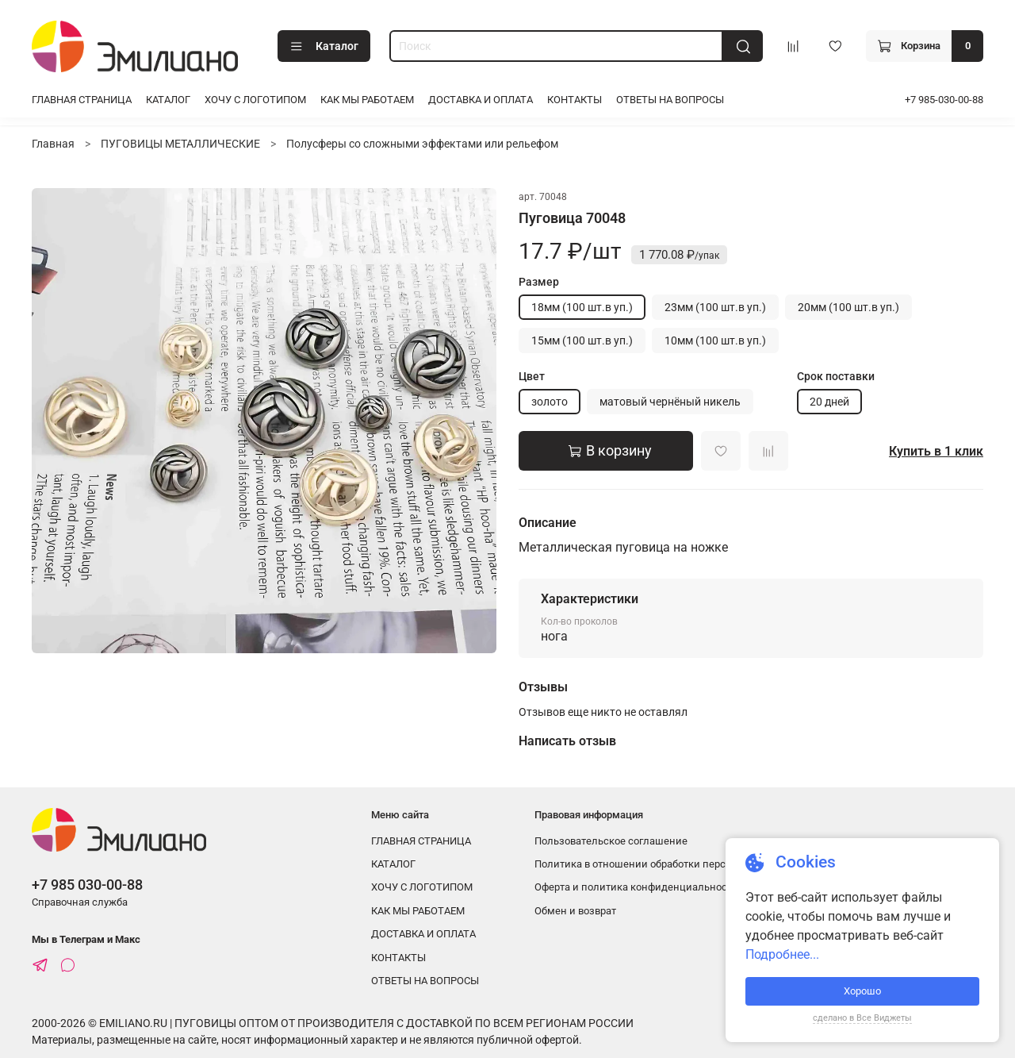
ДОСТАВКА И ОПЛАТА (480, 100)
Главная (53, 143)
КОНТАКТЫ (574, 100)
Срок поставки (836, 376)
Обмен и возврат (575, 911)
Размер (539, 281)
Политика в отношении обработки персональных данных (674, 864)
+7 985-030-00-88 (944, 100)
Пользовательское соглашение (611, 841)
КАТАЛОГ (168, 100)
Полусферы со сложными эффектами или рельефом (422, 143)
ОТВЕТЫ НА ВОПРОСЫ (670, 100)
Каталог (323, 47)
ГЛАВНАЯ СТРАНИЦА (82, 100)
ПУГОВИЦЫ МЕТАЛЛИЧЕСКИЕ (180, 143)
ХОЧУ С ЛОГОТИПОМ (255, 100)
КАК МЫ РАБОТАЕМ (367, 100)
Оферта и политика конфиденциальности (636, 887)
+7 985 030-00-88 (87, 884)
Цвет (532, 376)
